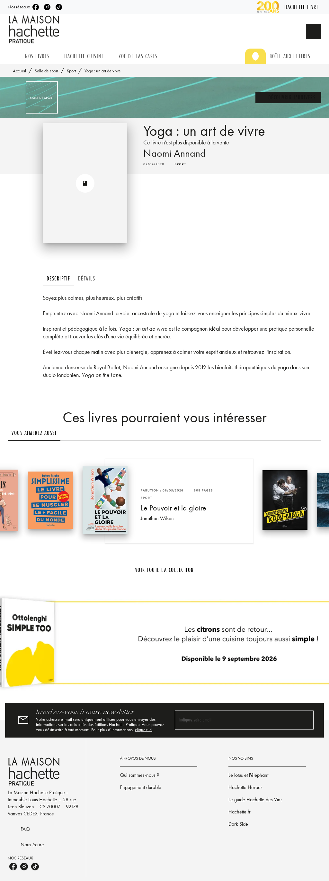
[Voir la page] (164, 645)
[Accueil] (35, 29)
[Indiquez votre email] (236, 720)
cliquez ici (143, 729)
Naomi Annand (174, 153)
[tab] (14, 56)
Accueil (19, 71)
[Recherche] (313, 31)
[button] (288, 97)
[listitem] (35, 7)
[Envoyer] (306, 720)
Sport (71, 71)
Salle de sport (46, 71)
